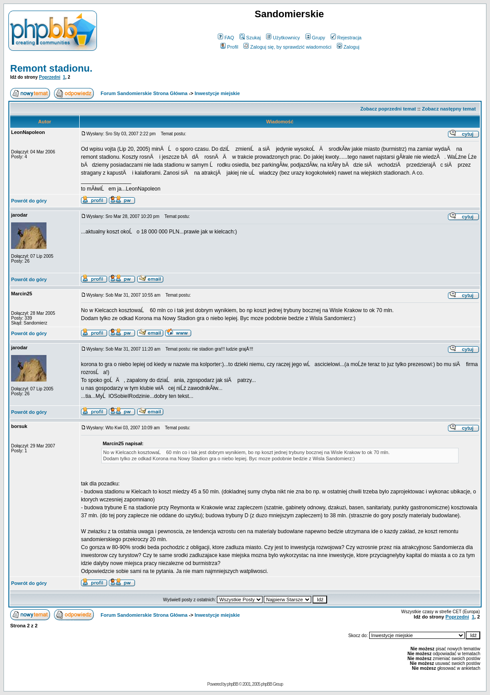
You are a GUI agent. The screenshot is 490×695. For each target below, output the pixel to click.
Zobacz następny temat (449, 108)
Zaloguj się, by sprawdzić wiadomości (287, 47)
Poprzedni (49, 77)
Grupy (315, 37)
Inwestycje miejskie (217, 93)
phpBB (232, 684)
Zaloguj (348, 47)
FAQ (226, 37)
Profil (229, 47)
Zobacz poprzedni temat (388, 108)
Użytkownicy (283, 37)
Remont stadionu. (51, 68)
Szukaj (250, 37)
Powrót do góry (29, 200)
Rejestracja (346, 37)
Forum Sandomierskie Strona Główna (143, 93)
